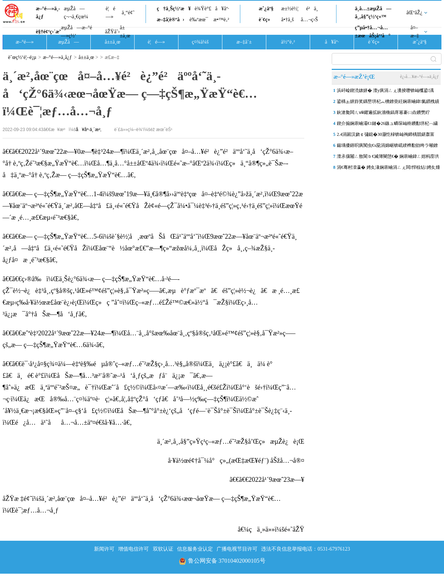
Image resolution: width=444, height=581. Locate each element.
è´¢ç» (266, 19)
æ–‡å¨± (244, 42)
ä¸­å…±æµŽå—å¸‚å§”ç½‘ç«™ (373, 12)
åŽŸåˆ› (112, 31)
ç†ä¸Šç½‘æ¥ (174, 8)
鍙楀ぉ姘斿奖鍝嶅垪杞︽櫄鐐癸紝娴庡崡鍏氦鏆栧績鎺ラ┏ (388, 103)
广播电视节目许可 (237, 549)
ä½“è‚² (288, 42)
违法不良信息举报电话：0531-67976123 (305, 549)
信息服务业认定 (195, 549)
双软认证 (163, 549)
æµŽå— (68, 42)
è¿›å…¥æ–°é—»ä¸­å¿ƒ (419, 76)
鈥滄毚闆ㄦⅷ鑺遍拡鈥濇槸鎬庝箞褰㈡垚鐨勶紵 (383, 112)
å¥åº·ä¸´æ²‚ (88, 129)
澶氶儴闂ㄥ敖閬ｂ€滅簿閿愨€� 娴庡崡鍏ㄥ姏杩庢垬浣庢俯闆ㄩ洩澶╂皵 (388, 158)
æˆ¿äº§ (266, 8)
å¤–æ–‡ (414, 31)
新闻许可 (104, 549)
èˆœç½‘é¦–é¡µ (22, 57)
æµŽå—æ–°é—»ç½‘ (76, 31)
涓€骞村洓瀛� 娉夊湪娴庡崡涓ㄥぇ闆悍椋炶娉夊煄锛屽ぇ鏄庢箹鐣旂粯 (388, 169)
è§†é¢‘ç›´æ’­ (48, 31)
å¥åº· (222, 8)
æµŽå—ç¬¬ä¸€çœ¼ (76, 12)
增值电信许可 (133, 549)
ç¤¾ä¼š (200, 42)
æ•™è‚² (221, 19)
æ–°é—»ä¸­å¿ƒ (48, 12)
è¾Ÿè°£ (203, 8)
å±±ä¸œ (125, 31)
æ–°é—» (25, 42)
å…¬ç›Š (309, 19)
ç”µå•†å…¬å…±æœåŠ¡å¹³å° (372, 31)
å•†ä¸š (287, 19)
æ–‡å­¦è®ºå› (170, 19)
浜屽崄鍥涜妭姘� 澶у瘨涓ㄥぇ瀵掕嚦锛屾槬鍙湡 (385, 90)
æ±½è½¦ (289, 8)
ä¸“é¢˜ (128, 12)
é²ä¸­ (312, 8)
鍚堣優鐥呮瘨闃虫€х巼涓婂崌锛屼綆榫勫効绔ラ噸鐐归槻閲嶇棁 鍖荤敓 (387, 147)
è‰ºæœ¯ (198, 19)
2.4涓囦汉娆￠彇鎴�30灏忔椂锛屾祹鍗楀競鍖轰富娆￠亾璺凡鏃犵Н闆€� (385, 136)
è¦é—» (110, 12)
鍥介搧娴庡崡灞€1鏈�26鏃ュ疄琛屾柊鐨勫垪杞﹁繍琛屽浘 (387, 125)
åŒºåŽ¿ (414, 12)
